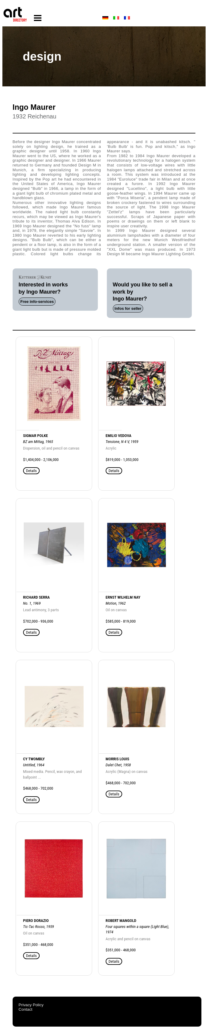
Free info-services (37, 301)
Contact (25, 1009)
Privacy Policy (31, 1005)
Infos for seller (128, 308)
